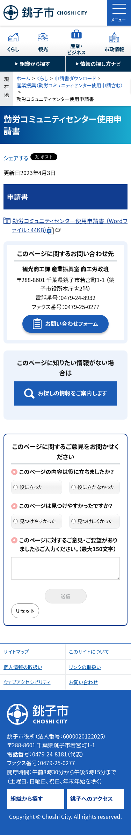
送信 (66, 596)
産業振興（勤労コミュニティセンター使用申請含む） (69, 85)
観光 (43, 49)
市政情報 (114, 49)
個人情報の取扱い (22, 666)
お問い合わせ (83, 682)
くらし (13, 49)
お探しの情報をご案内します (72, 393)
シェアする (16, 158)
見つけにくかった (92, 521)
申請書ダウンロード (75, 78)
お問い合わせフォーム (71, 323)
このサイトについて (89, 651)
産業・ (76, 49)
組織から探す (35, 63)
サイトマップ (16, 651)
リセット (25, 610)
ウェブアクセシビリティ (27, 682)
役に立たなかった (93, 486)
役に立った (28, 486)
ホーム (23, 78)
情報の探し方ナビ (100, 63)
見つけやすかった (34, 521)
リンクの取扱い (85, 666)
